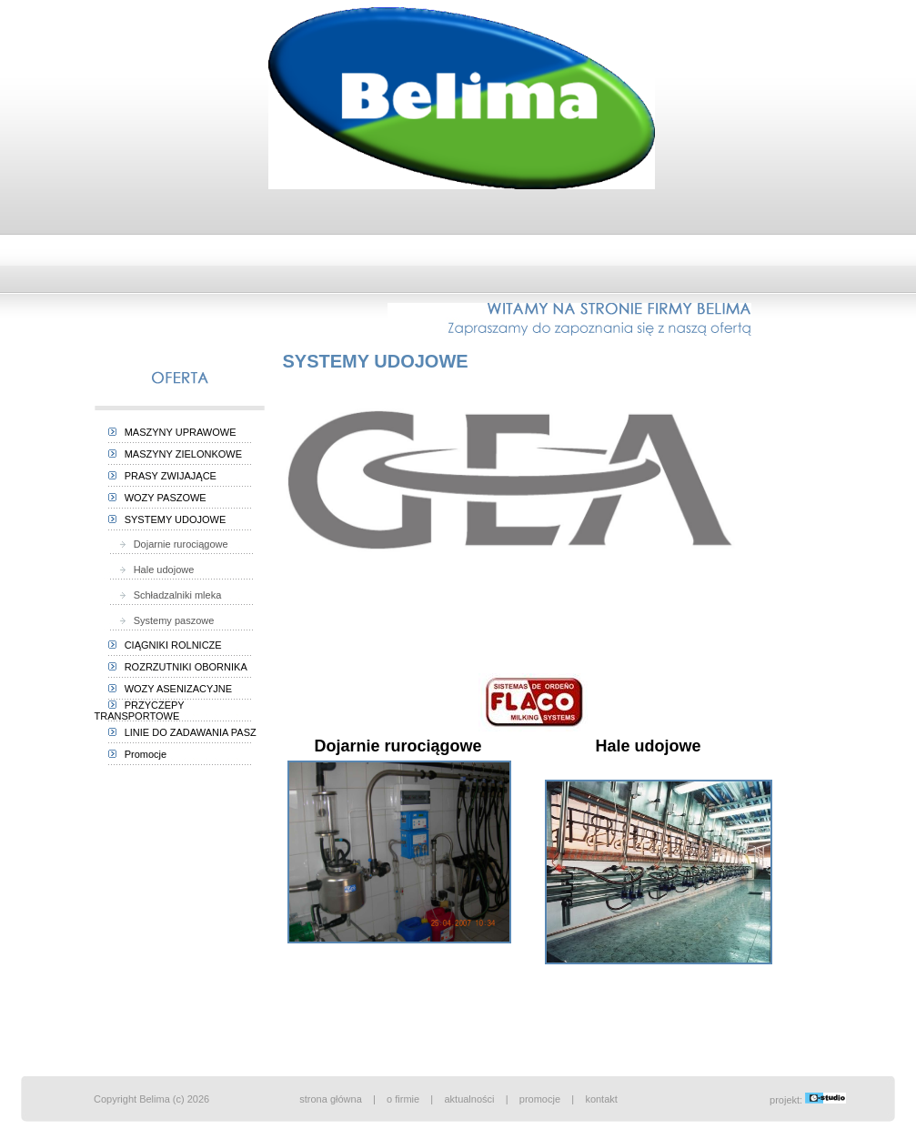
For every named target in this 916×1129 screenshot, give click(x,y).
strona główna (330, 1099)
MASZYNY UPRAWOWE (172, 432)
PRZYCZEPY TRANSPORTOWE (140, 710)
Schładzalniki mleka (166, 595)
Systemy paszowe (163, 620)
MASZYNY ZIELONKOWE (175, 454)
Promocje (137, 754)
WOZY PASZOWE (157, 497)
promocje (539, 1099)
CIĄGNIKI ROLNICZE (165, 645)
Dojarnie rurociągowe (169, 544)
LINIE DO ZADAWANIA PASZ (182, 732)
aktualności (469, 1099)
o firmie (403, 1099)
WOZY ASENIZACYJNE (170, 688)
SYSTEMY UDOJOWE (167, 519)
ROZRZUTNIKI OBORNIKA (177, 666)
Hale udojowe (153, 569)
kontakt (601, 1099)
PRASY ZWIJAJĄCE (162, 475)
